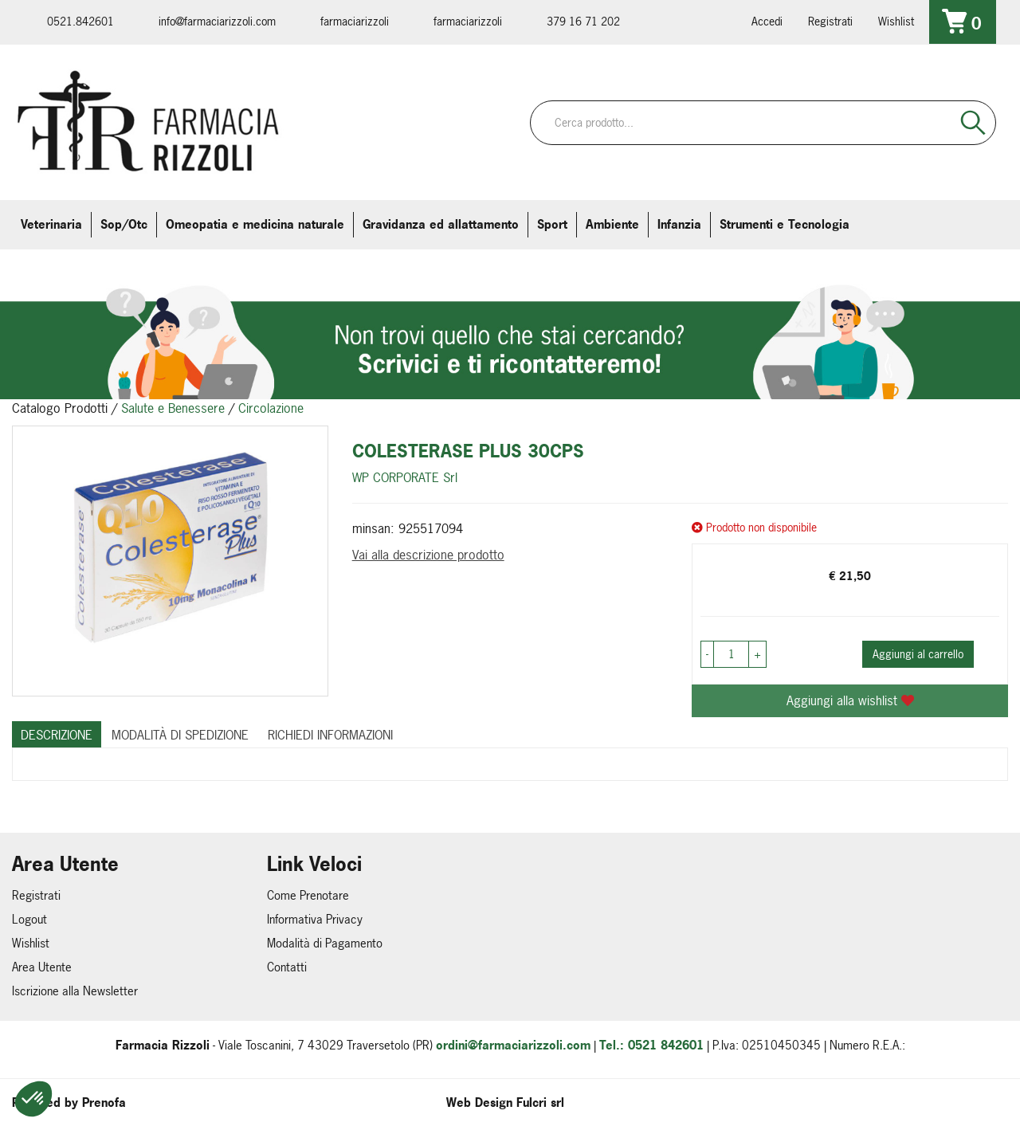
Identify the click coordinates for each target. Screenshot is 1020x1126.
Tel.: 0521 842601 (651, 1045)
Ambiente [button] (612, 224)
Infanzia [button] (679, 224)
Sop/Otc (123, 224)
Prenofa (104, 1102)
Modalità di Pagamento (324, 943)
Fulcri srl (540, 1102)
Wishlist (896, 21)
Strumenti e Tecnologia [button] (784, 224)
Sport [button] (552, 224)
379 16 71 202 (583, 21)
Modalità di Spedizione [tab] (180, 734)
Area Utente (42, 967)
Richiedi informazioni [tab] (330, 734)
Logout (29, 919)
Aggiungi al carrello (918, 653)
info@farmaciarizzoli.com (217, 21)
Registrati (830, 21)
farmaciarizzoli (354, 21)
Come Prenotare (308, 895)
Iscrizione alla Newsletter (75, 991)
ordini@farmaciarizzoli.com (513, 1045)
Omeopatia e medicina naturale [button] (255, 224)
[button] (33, 1099)
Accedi (767, 21)
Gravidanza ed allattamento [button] (441, 224)
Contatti (287, 967)
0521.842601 (80, 21)
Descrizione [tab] (56, 734)
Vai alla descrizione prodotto (428, 554)
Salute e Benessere (173, 408)
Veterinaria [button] (51, 224)
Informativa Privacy (315, 919)
